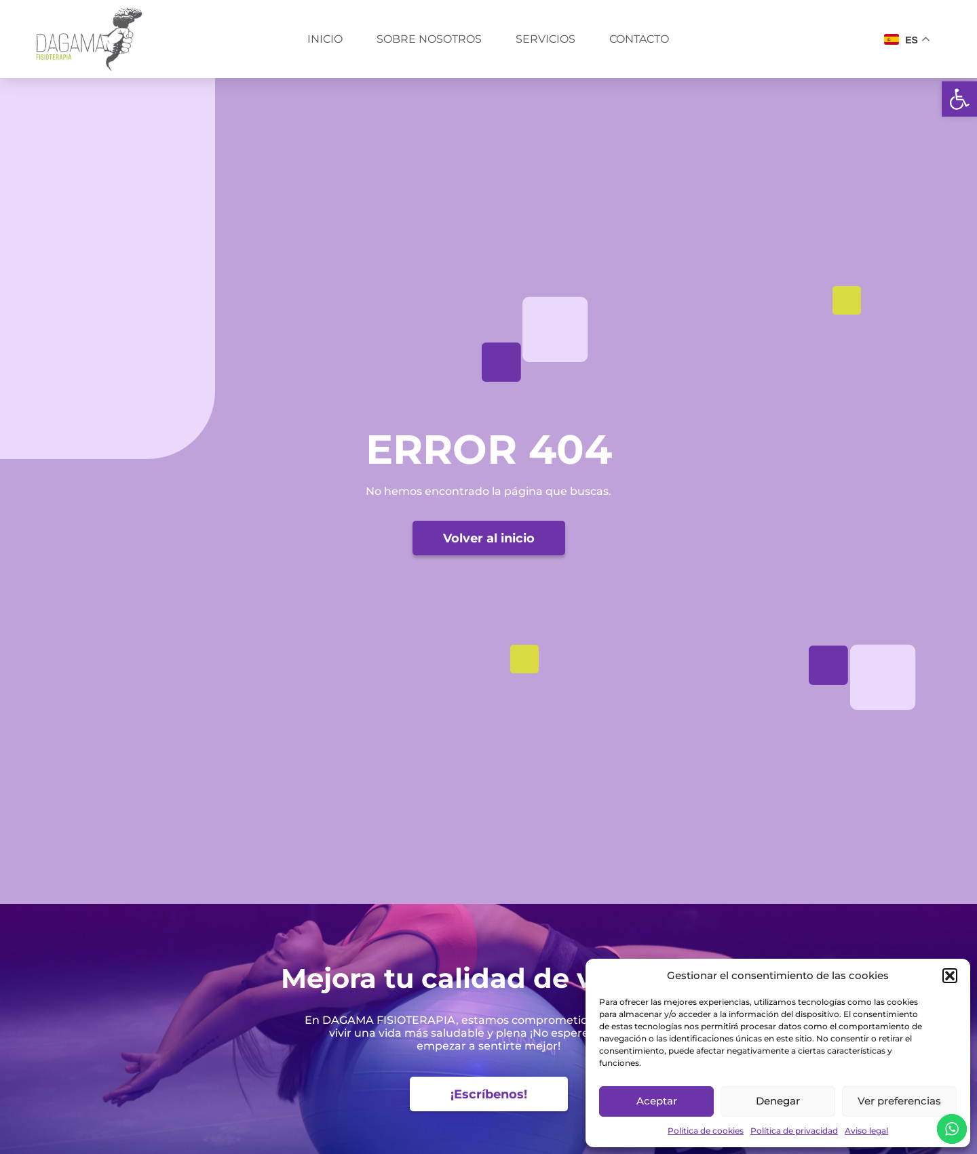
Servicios (545, 39)
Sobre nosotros (429, 39)
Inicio (325, 39)
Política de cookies (706, 1131)
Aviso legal (866, 1131)
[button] (959, 99)
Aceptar (656, 1100)
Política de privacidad (794, 1131)
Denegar (778, 1100)
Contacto (639, 39)
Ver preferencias (899, 1100)
